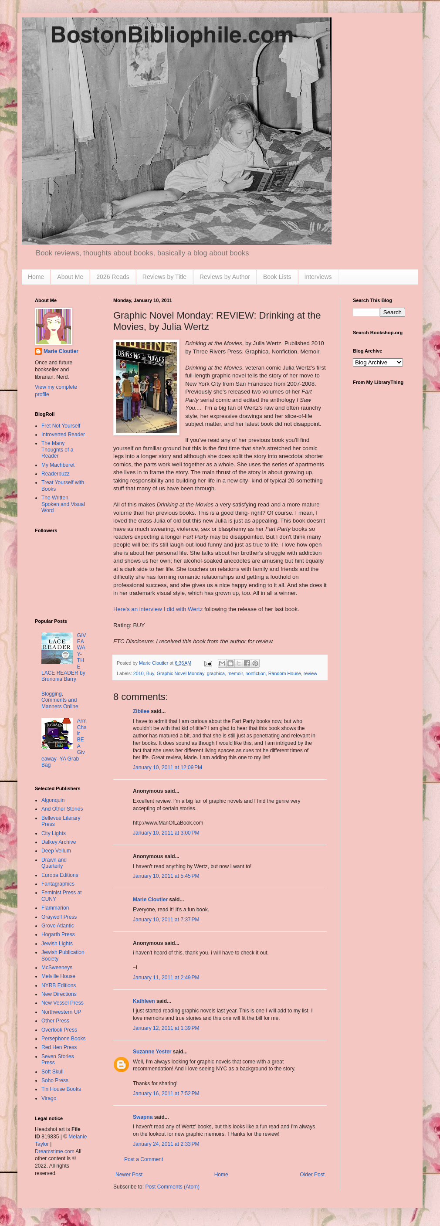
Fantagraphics (57, 884)
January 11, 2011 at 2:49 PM (166, 978)
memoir (235, 673)
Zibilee (141, 711)
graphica (216, 673)
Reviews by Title (164, 276)
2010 (138, 673)
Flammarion (55, 908)
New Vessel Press (62, 1003)
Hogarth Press (58, 934)
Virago (48, 1098)
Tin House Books (61, 1089)
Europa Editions (59, 875)
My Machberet (57, 465)
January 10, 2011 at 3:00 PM (166, 833)
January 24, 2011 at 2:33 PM (166, 1144)
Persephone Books (63, 1039)
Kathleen (144, 1001)
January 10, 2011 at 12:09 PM (167, 767)
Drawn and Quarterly (54, 863)
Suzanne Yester (152, 1052)
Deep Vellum (56, 851)
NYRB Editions (58, 985)
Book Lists (277, 276)
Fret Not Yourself (60, 426)
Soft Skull (52, 1072)
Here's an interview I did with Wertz (158, 609)
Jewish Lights (57, 944)
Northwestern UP (61, 1012)
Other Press (55, 1021)
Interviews (318, 276)
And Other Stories (62, 809)
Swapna (142, 1117)
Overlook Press (59, 1030)
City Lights (53, 833)
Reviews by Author (225, 276)
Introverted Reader (63, 434)
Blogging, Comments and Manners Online (59, 700)
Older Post (312, 1175)
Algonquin (52, 800)
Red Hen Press (59, 1047)
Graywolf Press (59, 917)
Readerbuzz (55, 474)
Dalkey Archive (58, 842)
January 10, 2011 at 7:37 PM (166, 920)
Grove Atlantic (57, 926)
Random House (284, 673)
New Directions (59, 994)
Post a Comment (143, 1159)
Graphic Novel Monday (180, 673)
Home (36, 276)
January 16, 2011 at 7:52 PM (166, 1093)
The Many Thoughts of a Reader (57, 449)
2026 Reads (112, 276)
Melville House (58, 976)
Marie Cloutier (150, 900)
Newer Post (128, 1175)
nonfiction (256, 673)
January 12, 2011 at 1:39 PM (166, 1028)
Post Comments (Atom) (172, 1187)
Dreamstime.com (54, 1151)
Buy (150, 673)
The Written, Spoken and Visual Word (63, 504)
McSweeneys (56, 967)
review (310, 673)
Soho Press (54, 1080)
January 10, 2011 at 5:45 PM (166, 876)
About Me (70, 276)
